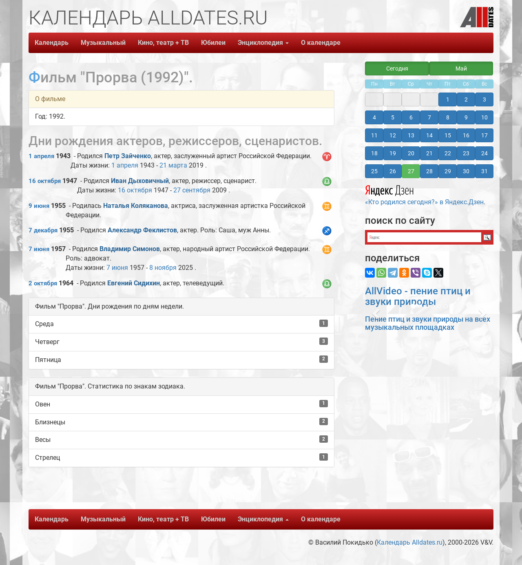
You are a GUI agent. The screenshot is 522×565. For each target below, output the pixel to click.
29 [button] (448, 171)
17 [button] (484, 135)
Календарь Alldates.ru (409, 542)
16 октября (45, 181)
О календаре (321, 42)
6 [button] (411, 117)
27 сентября (191, 190)
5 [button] (392, 117)
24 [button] (484, 153)
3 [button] (484, 99)
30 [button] (466, 171)
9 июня (39, 206)
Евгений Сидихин (133, 283)
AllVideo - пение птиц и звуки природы (418, 296)
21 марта (173, 165)
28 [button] (429, 171)
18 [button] (374, 153)
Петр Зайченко (127, 156)
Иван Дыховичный (140, 181)
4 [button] (374, 117)
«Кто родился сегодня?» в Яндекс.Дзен (424, 194)
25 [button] (374, 171)
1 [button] (447, 99)
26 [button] (392, 171)
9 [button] (466, 117)
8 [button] (447, 117)
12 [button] (392, 135)
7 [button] (429, 117)
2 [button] (466, 99)
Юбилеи (213, 42)
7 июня (39, 249)
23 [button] (466, 153)
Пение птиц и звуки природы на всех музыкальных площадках (427, 323)
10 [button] (484, 117)
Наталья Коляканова (135, 206)
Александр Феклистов (142, 230)
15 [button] (448, 135)
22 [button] (448, 153)
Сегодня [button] (397, 68)
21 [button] (429, 153)
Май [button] (461, 68)
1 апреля (41, 156)
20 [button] (411, 153)
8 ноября (163, 267)
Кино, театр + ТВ (163, 42)
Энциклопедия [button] (263, 42)
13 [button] (411, 135)
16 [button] (466, 135)
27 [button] (411, 171)
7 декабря (43, 230)
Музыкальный (103, 42)
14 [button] (429, 135)
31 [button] (484, 171)
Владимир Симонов (130, 249)
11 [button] (374, 135)
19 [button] (392, 153)
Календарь (52, 42)
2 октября (43, 283)
